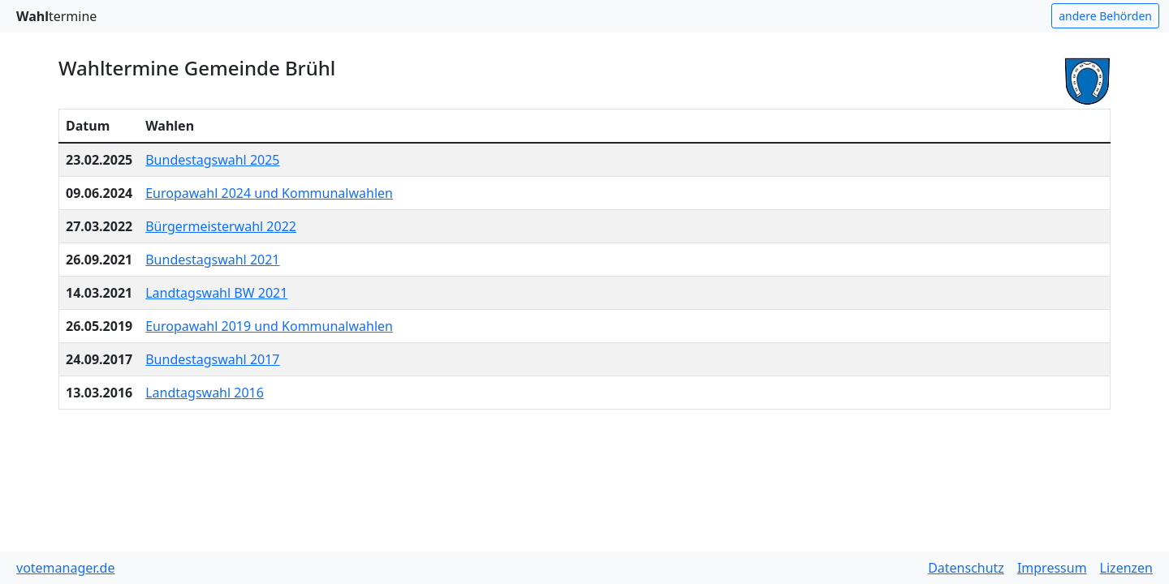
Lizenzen (1126, 568)
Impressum (1052, 568)
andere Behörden (1105, 16)
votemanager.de (65, 568)
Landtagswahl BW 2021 (216, 293)
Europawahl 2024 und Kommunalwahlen (269, 193)
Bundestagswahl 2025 (212, 160)
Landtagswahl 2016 (204, 393)
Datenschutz (966, 568)
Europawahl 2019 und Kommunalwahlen (269, 326)
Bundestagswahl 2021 (212, 259)
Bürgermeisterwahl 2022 (220, 226)
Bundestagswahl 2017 (212, 359)
